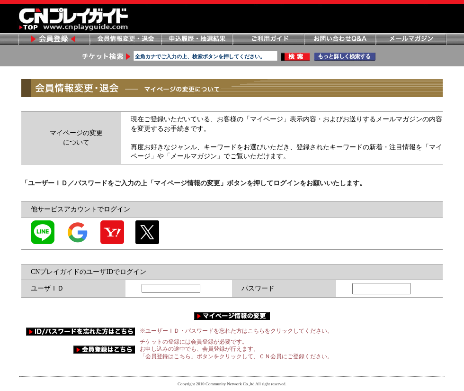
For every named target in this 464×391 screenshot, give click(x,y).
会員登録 (53, 39)
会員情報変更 (125, 39)
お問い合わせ (339, 39)
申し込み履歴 (196, 39)
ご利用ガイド (267, 39)
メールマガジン (410, 39)
